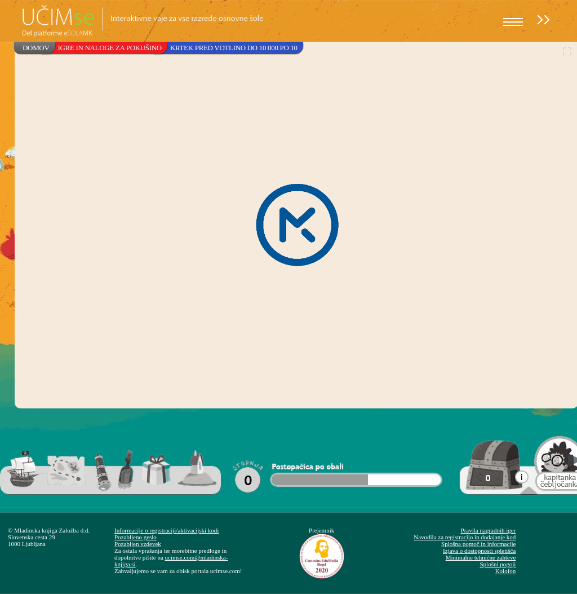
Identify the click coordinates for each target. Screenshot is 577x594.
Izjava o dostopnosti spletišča (479, 550)
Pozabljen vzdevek (137, 543)
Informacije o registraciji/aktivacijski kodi (166, 530)
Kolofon (505, 570)
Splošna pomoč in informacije (478, 543)
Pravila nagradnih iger (488, 530)
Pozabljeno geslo (135, 537)
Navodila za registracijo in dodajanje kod (465, 537)
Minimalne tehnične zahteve (481, 557)
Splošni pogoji (498, 564)
